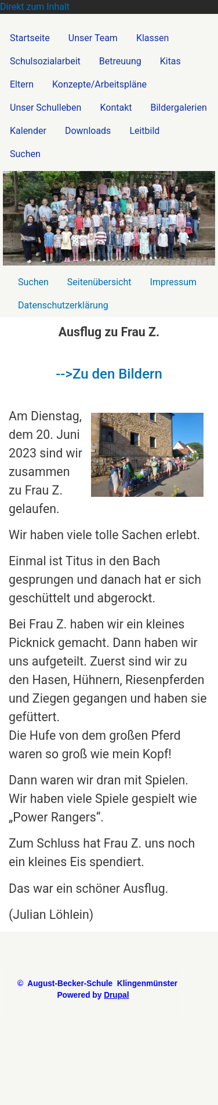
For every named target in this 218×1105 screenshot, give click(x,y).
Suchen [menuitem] (25, 153)
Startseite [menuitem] (30, 37)
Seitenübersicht (99, 282)
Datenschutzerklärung (63, 305)
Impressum (173, 282)
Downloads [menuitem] (88, 130)
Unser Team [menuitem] (93, 37)
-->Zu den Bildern (109, 374)
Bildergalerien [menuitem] (179, 107)
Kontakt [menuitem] (116, 107)
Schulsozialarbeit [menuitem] (45, 61)
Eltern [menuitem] (22, 84)
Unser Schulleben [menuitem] (45, 107)
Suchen (33, 282)
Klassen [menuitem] (152, 37)
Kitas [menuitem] (170, 61)
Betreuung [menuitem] (120, 61)
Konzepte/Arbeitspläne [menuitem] (99, 84)
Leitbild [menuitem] (144, 130)
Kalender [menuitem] (28, 130)
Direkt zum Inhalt (35, 6)
